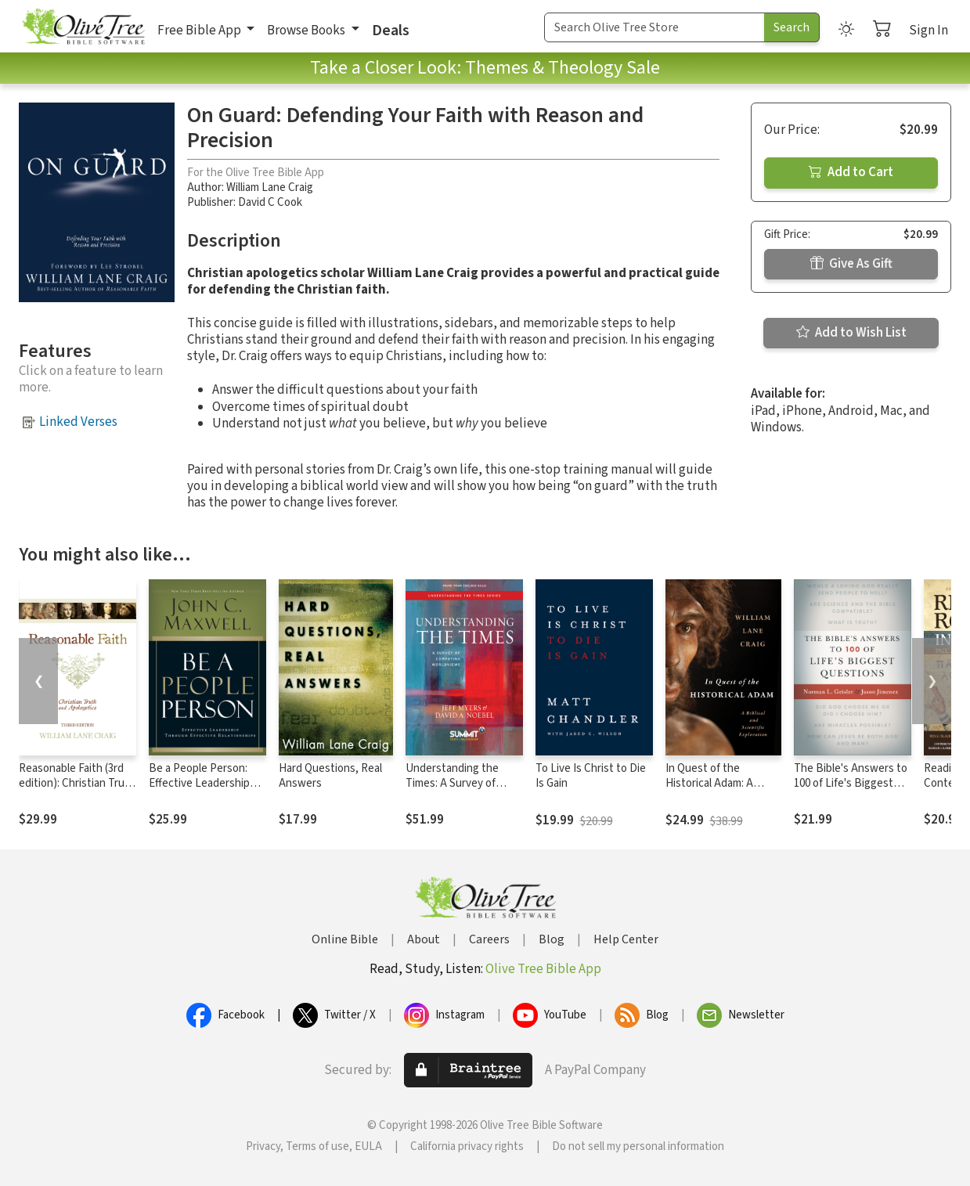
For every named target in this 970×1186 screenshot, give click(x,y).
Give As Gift (851, 263)
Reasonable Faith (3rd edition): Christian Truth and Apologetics (77, 783)
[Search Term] (654, 27)
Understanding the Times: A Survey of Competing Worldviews (462, 783)
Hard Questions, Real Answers (330, 775)
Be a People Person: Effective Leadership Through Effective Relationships (199, 790)
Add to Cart (851, 172)
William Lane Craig (269, 187)
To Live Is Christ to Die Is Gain (590, 775)
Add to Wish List (851, 332)
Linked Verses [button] (78, 422)
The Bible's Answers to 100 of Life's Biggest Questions (850, 783)
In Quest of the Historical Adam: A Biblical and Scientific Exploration (716, 790)
